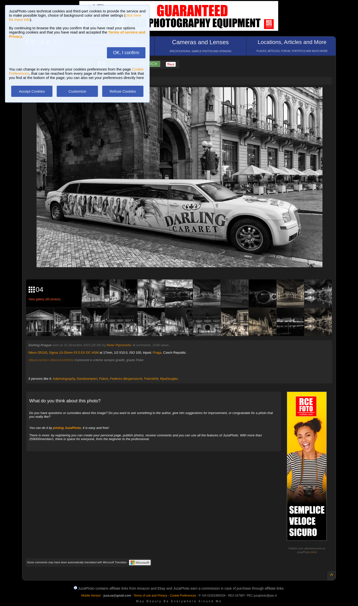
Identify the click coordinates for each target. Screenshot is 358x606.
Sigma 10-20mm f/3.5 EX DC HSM (74, 352)
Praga (157, 352)
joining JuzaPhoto (67, 428)
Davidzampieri (87, 378)
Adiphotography (64, 378)
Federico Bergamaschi (126, 378)
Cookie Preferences (183, 595)
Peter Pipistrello (119, 345)
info (314, 552)
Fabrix (103, 378)
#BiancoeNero (39, 360)
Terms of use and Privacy (150, 595)
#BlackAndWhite (62, 360)
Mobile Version (91, 595)
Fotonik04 (151, 378)
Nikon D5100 (38, 352)
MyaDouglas (169, 378)
